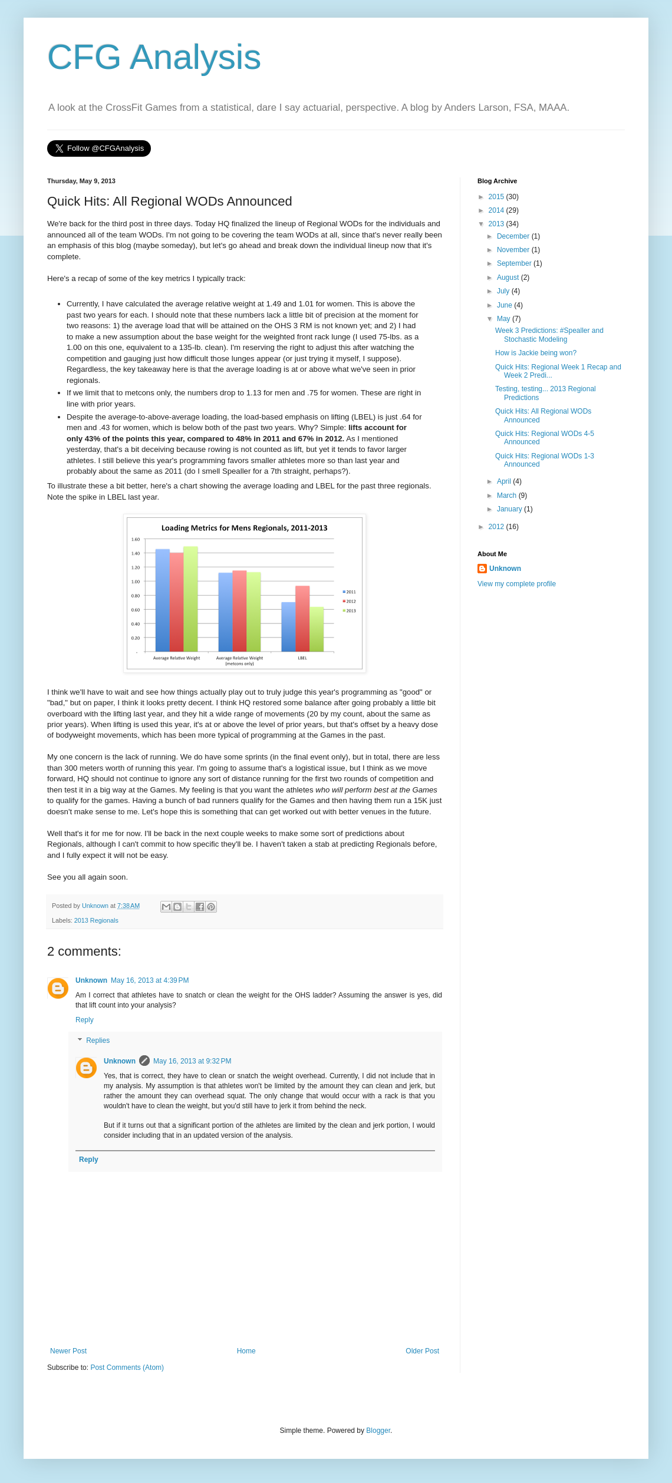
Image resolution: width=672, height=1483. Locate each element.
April (505, 481)
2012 (497, 527)
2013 (497, 224)
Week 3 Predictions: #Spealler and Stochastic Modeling (549, 334)
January (510, 509)
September (515, 263)
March (508, 495)
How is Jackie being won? (536, 353)
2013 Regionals (96, 920)
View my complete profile (516, 584)
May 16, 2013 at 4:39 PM (150, 980)
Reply (84, 1020)
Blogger (378, 1430)
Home (246, 1351)
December (514, 236)
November (514, 250)
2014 (497, 210)
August (509, 277)
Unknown (91, 980)
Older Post (422, 1351)
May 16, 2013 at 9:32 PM (192, 1061)
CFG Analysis (154, 57)
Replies (98, 1041)
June (505, 305)
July (504, 291)
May (504, 319)
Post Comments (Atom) (127, 1367)
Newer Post (68, 1351)
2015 (497, 197)
